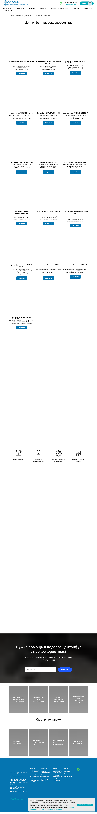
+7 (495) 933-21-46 (71, 2)
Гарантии (66, 774)
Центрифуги (27, 16)
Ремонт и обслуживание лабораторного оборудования (57, 770)
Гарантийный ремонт (56, 781)
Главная (11, 16)
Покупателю (88, 8)
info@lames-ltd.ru (71, 4)
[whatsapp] (61, 3)
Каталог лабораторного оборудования (34, 770)
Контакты (8, 10)
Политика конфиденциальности (16, 799)
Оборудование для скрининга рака (45, 773)
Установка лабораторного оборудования (57, 777)
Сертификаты (68, 776)
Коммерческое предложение (60, 8)
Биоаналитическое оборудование (35, 777)
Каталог (18, 16)
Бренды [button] (31, 8)
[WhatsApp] (78, 770)
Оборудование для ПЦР (34, 781)
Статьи (76, 8)
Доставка (67, 771)
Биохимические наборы (45, 779)
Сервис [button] (42, 8)
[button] (87, 3)
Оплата (66, 768)
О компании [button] (7, 8)
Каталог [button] (20, 8)
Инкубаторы (44, 768)
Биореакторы (45, 776)
